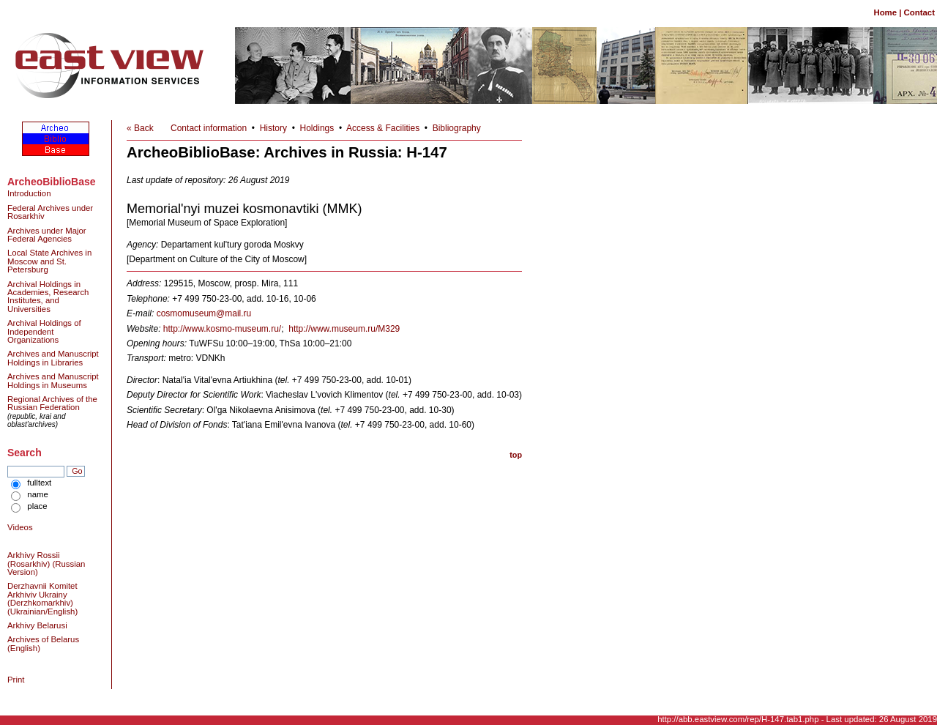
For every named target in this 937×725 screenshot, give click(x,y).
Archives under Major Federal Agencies (46, 234)
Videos (20, 527)
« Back (140, 128)
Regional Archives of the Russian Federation (52, 403)
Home (885, 12)
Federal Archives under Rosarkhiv (50, 212)
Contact (919, 12)
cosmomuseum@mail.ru (204, 313)
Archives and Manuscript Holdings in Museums (53, 380)
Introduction (29, 193)
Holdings (317, 128)
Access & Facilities (382, 128)
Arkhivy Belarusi (37, 625)
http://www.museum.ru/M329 (344, 329)
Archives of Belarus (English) (43, 643)
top (515, 454)
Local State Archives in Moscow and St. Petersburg (49, 261)
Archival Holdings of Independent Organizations (44, 331)
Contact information (209, 128)
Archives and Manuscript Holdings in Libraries (53, 357)
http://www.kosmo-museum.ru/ (222, 329)
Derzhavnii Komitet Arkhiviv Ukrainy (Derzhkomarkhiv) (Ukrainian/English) (42, 598)
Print (15, 679)
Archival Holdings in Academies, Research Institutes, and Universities (48, 296)
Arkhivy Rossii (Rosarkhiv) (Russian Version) (46, 563)
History (273, 128)
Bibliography (457, 128)
